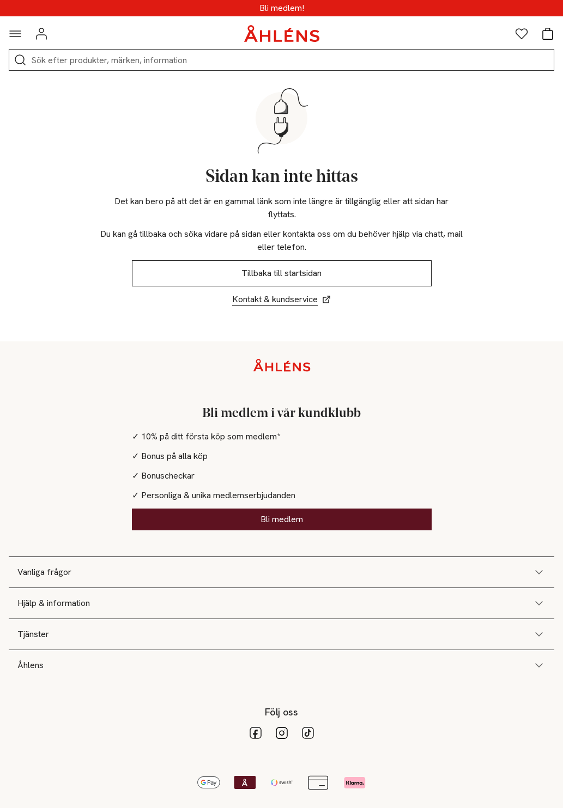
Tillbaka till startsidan (281, 273)
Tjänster (281, 634)
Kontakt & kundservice (281, 299)
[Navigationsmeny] (15, 33)
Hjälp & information (281, 603)
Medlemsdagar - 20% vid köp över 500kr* (281, 8)
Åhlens (281, 665)
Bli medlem (282, 519)
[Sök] (20, 59)
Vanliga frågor (281, 572)
